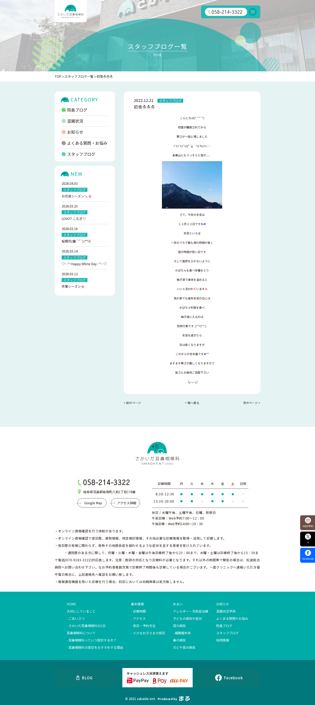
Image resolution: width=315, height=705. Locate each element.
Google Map (93, 502)
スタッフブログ (78, 155)
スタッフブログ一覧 (78, 76)
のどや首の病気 (184, 647)
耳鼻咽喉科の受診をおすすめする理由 (96, 647)
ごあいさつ (77, 618)
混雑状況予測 (225, 611)
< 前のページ (132, 403)
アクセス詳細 (126, 502)
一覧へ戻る (192, 403)
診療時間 (139, 611)
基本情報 (137, 604)
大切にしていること (81, 611)
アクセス (139, 618)
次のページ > (251, 403)
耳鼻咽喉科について (81, 632)
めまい (178, 604)
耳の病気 (179, 625)
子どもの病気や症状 (187, 618)
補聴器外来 (183, 632)
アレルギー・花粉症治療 (190, 611)
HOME (71, 604)
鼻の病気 (179, 640)
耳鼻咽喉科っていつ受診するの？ (93, 640)
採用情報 (222, 640)
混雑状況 (72, 122)
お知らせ (72, 133)
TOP (58, 76)
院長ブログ (74, 111)
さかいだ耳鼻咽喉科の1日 (87, 625)
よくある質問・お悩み (84, 144)
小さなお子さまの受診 (149, 632)
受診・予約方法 (144, 625)
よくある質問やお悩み (232, 618)
